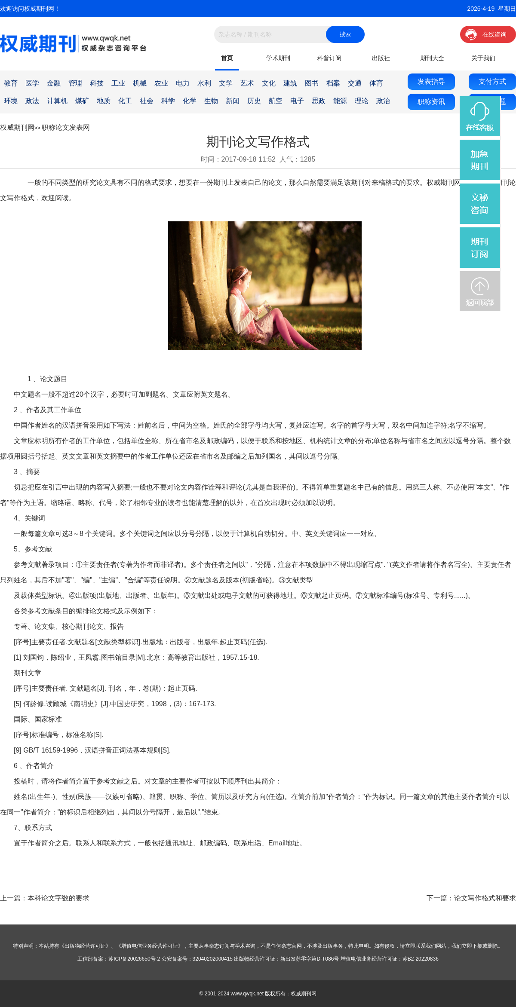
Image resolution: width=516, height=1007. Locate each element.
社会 (147, 100)
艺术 (247, 83)
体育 (376, 83)
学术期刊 (278, 58)
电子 (297, 100)
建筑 (290, 83)
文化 (269, 83)
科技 (97, 83)
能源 (340, 100)
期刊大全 (432, 58)
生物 (211, 100)
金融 (54, 83)
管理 (75, 83)
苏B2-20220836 (420, 959)
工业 (118, 83)
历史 (254, 100)
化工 (125, 100)
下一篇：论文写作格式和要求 (471, 898)
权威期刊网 (17, 127)
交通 (355, 83)
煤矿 (82, 100)
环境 (11, 100)
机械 (140, 83)
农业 (161, 83)
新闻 (233, 100)
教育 (11, 83)
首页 (227, 58)
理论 (362, 100)
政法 (32, 100)
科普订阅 (329, 58)
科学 (168, 100)
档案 (333, 83)
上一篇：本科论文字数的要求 (44, 898)
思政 (319, 100)
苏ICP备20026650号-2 (134, 959)
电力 (183, 83)
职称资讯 (431, 101)
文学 (226, 83)
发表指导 (431, 81)
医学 (32, 83)
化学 (190, 100)
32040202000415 (213, 959)
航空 (276, 100)
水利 (204, 83)
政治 (383, 100)
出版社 (381, 58)
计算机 (57, 100)
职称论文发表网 (66, 127)
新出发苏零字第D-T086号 (309, 959)
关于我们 (483, 58)
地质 (104, 100)
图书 (312, 83)
